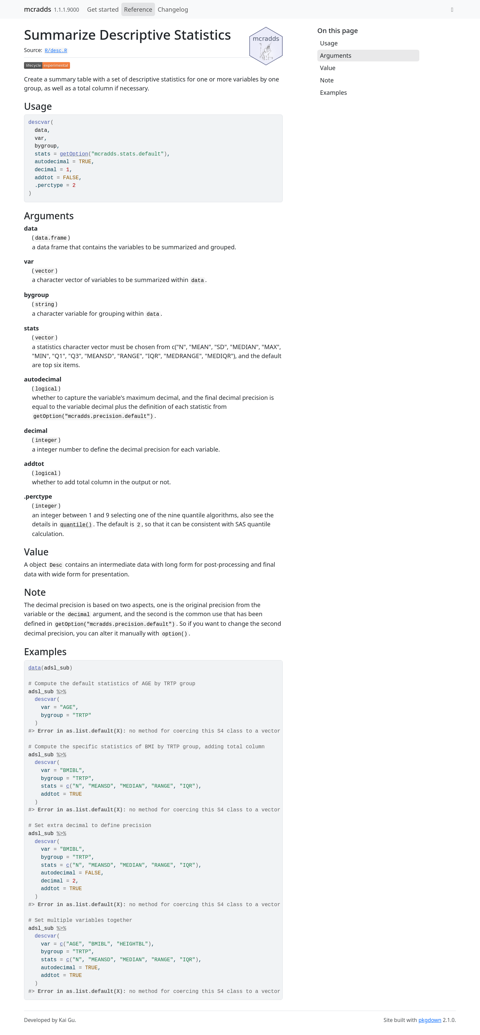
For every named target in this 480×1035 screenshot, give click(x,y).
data (34, 668)
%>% (61, 692)
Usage (329, 43)
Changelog (173, 9)
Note (327, 80)
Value (327, 68)
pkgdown (429, 1020)
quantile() (76, 525)
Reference (138, 9)
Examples (333, 92)
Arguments (335, 55)
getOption (74, 154)
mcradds (37, 9)
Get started (103, 9)
